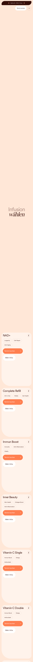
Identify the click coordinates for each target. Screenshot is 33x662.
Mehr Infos (9, 358)
